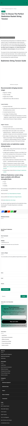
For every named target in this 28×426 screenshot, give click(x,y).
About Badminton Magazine (6, 354)
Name (2, 272)
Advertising (3, 358)
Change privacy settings (6, 341)
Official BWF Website (5, 408)
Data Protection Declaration (7, 337)
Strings (15, 8)
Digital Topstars (4, 414)
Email (2, 278)
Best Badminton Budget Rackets (14, 196)
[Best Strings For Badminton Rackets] (7, 224)
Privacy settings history (6, 343)
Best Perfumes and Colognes (6, 420)
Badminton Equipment (9, 8)
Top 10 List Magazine (5, 417)
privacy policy (17, 325)
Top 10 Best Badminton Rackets (14, 193)
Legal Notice (4, 335)
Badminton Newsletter (5, 356)
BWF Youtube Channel (5, 406)
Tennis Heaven (3, 411)
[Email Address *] (14, 317)
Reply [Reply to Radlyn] (3, 247)
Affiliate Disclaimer (5, 339)
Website (2, 283)
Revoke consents (5, 345)
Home (2, 8)
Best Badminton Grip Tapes (9, 200)
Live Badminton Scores (5, 422)
